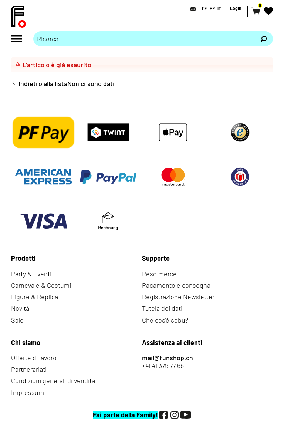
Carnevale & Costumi (41, 285)
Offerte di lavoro (34, 358)
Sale (17, 320)
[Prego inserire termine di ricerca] (143, 38)
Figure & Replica (34, 297)
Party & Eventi (31, 274)
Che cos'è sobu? (165, 320)
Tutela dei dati (162, 308)
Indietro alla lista (42, 84)
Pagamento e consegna (176, 285)
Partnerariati (29, 369)
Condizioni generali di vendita (53, 380)
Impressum (27, 392)
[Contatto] (190, 9)
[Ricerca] (263, 38)
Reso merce (159, 274)
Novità (20, 308)
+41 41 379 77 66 (163, 365)
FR (212, 8)
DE (204, 8)
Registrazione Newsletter (178, 297)
